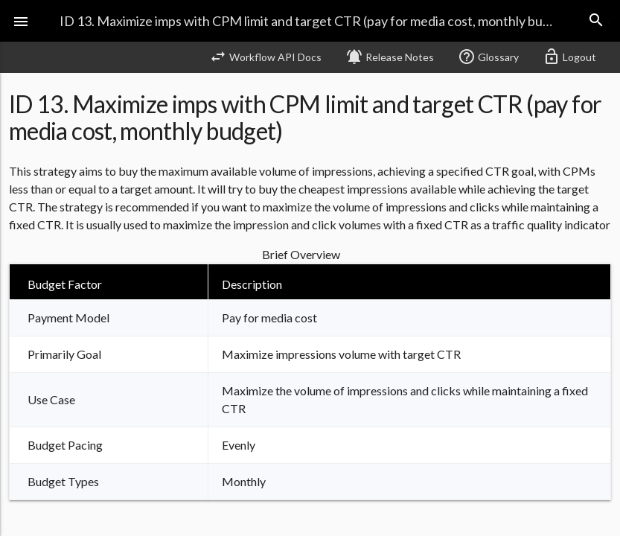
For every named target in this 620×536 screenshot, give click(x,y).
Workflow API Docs (265, 57)
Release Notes (389, 57)
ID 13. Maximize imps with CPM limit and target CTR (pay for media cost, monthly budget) (310, 21)
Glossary (488, 57)
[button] (21, 21)
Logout (569, 57)
